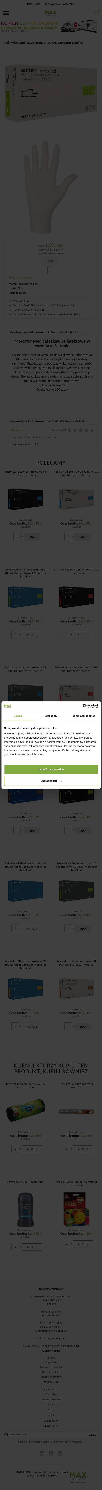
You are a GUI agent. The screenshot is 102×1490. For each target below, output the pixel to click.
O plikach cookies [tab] (84, 715)
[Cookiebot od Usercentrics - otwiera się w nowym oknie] (83, 706)
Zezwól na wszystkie (51, 769)
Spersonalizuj (51, 780)
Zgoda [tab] (18, 715)
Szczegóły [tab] (51, 715)
